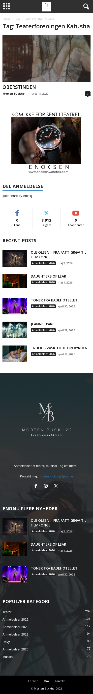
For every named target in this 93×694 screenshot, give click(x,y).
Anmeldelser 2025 (15, 649)
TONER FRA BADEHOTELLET (54, 300)
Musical (7, 657)
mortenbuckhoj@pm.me (56, 476)
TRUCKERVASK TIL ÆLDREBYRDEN (59, 348)
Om (46, 681)
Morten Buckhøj (14, 93)
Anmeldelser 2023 (15, 627)
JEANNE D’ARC (43, 324)
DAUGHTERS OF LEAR (48, 276)
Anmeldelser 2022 (15, 619)
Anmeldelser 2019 (15, 634)
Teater (6, 612)
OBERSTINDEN (19, 87)
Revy (6, 642)
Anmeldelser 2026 (43, 263)
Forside (6, 18)
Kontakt (60, 681)
